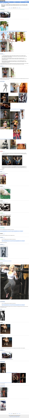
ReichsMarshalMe (2, 399)
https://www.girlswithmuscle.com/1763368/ (6, 382)
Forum (1, 3)
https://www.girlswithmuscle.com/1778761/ (6, 230)
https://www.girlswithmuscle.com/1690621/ (17, 231)
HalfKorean (1, 244)
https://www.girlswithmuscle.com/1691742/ (6, 231)
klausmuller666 (2, 227)
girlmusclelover (2, 81)
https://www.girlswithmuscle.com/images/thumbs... (7, 31)
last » (19, 7)
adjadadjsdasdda (2, 361)
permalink (4, 66)
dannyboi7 (1, 53)
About (10, 416)
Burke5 (1, 171)
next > (17, 7)
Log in (25, 0)
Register (28, 0)
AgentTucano (2, 19)
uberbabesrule (2, 9)
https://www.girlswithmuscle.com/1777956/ (11, 372)
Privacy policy (13, 416)
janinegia (1, 237)
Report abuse (17, 416)
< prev (11, 7)
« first (9, 7)
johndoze (1, 151)
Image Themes (5, 3)
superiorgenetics (2, 301)
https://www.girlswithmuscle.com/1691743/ (17, 230)
